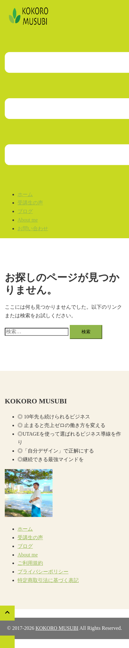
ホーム (25, 194)
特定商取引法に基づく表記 (48, 580)
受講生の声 (30, 202)
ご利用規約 (30, 563)
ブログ (25, 211)
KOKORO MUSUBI (56, 628)
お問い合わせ (33, 228)
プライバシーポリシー (43, 571)
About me (28, 220)
